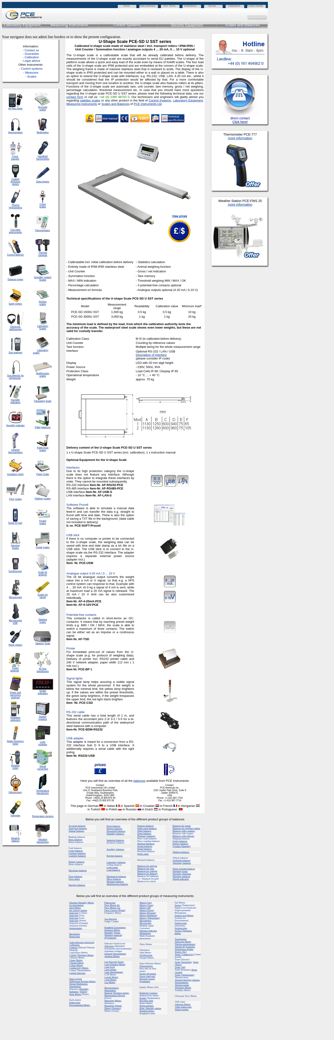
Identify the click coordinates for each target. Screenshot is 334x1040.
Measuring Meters (112, 1000)
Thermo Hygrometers (15, 206)
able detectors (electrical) (81, 942)
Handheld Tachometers (42, 157)
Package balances (145, 826)
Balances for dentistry (147, 873)
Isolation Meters (112, 956)
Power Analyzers (147, 976)
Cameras (73, 947)
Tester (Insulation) (183, 962)
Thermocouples (182, 985)
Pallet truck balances (147, 828)
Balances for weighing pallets (186, 828)
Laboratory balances (116, 862)
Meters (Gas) (146, 902)
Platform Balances (145, 843)
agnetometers (111, 988)
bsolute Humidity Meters (81, 902)
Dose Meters (75, 994)
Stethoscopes (181, 923)
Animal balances (76, 831)
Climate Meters (76, 963)
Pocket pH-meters (148, 973)
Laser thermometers (114, 972)
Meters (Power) (147, 910)
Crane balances (76, 850)
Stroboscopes (181, 928)
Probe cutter (143, 854)
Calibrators (74, 945)
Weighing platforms (182, 874)
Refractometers (147, 1005)
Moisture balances (115, 881)
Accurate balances (77, 826)
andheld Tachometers (116, 927)
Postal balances (144, 849)
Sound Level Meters (184, 915)
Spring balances (180, 841)
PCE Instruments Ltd (148, 104)
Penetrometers (146, 966)
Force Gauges (15, 157)
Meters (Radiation (148, 915)
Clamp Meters (76, 960)
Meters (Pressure (147, 913)
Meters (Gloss (146, 905)
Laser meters (110, 969)
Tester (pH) (180, 967)
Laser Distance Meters (115, 964)
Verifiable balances (181, 860)
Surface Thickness (183, 930)
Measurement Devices (114, 995)
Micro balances (114, 879)
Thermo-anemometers (185, 944)
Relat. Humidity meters (150, 1008)
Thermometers (181, 982)
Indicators (109, 946)
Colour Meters (76, 965)
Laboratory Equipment (188, 100)
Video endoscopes (183, 1007)
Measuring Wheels (113, 1005)
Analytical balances (78, 828)
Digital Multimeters (78, 984)
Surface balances (180, 843)
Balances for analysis (147, 866)
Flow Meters (110, 905)
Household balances (116, 831)
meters (177, 933)
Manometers (110, 990)
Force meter (74, 879)
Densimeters (75, 986)
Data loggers (42, 181)
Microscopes (145, 923)
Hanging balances (77, 885)
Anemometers (75, 928)
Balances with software (183, 836)
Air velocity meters (78, 910)
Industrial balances (115, 840)
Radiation (73, 991)
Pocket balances (144, 846)
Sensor (178, 905)
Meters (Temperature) (150, 918)
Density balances (76, 862)
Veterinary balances (182, 863)
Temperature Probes (184, 949)
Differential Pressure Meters (82, 981)
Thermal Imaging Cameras (187, 980)
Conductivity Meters (79, 968)
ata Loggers (75, 979)
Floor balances (75, 876)
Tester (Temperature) (184, 975)
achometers (181, 939)
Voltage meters (182, 1009)
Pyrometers (145, 981)
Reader (143, 998)
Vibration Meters (183, 1004)
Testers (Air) (181, 952)
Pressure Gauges (147, 979)
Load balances (113, 870)
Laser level (110, 967)
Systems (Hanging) (181, 846)
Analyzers (74, 913)
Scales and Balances (115, 104)
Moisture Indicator (148, 930)
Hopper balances (114, 828)
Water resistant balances (184, 868)
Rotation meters (147, 1011)
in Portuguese (170, 809)
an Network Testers (114, 962)
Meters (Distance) (112, 1008)
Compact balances (77, 853)
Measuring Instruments (81, 104)
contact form (74, 97)
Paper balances (144, 833)
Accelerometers (76, 905)
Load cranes (112, 867)
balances (139, 780)
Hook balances (113, 826)
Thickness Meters (183, 987)
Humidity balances (115, 833)
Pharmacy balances (146, 836)
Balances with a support (184, 831)
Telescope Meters (183, 941)
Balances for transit (182, 826)
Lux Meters (110, 982)
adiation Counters (149, 993)
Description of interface (151, 355)
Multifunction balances (117, 884)
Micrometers (145, 920)
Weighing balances (181, 876)
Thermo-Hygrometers (185, 946)
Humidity (84, 989)
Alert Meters (75, 907)
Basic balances (75, 839)
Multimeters (43, 132)
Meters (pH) (145, 907)
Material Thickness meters (116, 993)
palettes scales (90, 100)
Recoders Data (146, 1000)
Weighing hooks (180, 871)
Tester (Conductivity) (185, 954)
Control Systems (160, 100)
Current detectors (77, 973)
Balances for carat (145, 868)
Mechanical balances (116, 876)
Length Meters (111, 977)
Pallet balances (144, 831)
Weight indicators (181, 879)
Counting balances (77, 855)
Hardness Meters (112, 930)
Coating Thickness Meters (81, 955)
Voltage (83, 991)
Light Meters (111, 979)
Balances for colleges (147, 871)
